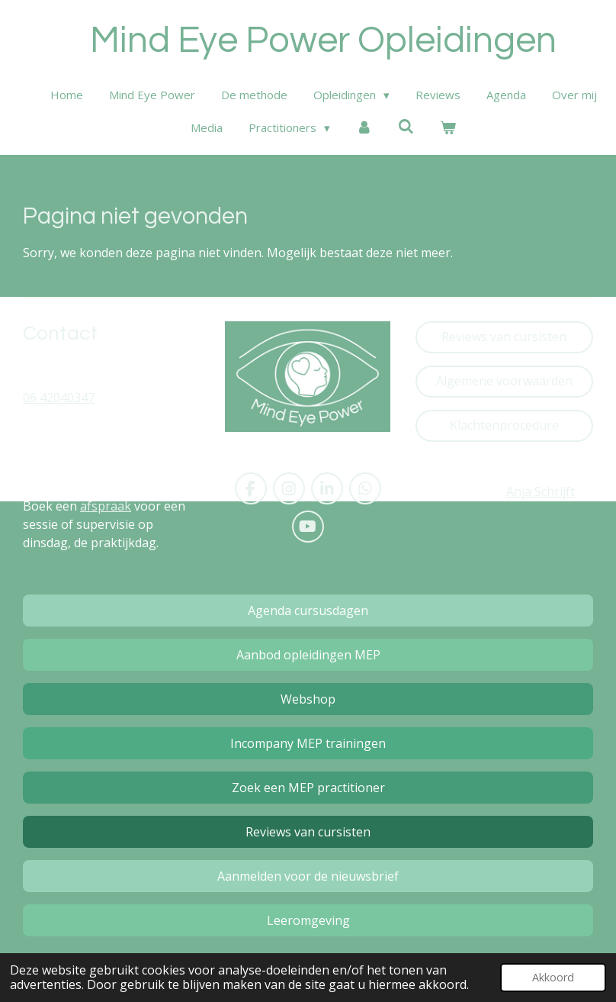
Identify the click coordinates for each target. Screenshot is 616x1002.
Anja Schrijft (540, 491)
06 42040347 (59, 397)
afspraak (105, 506)
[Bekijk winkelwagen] (448, 127)
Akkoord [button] (553, 977)
